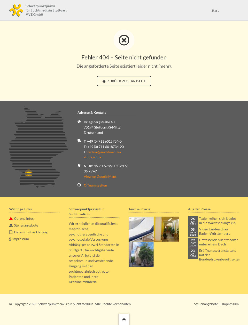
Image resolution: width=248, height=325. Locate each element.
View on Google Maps (100, 176)
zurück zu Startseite (126, 81)
